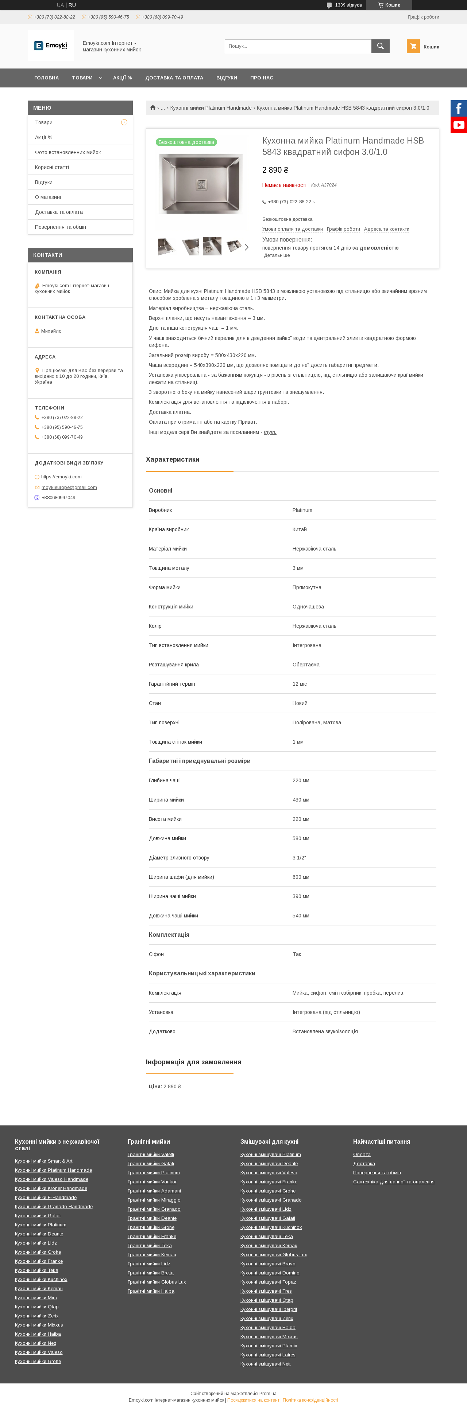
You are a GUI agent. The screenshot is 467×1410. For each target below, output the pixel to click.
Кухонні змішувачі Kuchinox (271, 1227)
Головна (46, 78)
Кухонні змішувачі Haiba (268, 1327)
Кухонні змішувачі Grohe (268, 1191)
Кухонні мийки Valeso (39, 1352)
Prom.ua (268, 1393)
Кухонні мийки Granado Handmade (54, 1206)
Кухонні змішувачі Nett (265, 1364)
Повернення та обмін (60, 227)
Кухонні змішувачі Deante (269, 1163)
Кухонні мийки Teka (36, 1270)
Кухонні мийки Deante (39, 1234)
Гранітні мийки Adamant (154, 1191)
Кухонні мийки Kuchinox (41, 1279)
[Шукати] (380, 46)
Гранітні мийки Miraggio (154, 1200)
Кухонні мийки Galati (38, 1215)
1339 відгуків (348, 5)
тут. (270, 432)
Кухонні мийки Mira (36, 1297)
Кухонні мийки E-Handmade (46, 1197)
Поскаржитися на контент (253, 1400)
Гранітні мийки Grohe (151, 1227)
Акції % (122, 78)
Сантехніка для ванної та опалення (394, 1181)
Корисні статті (52, 167)
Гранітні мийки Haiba (151, 1291)
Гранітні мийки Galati (151, 1163)
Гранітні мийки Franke (152, 1236)
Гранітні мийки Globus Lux (157, 1282)
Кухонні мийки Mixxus (39, 1325)
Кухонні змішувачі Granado (271, 1200)
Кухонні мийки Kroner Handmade (51, 1188)
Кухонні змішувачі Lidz (266, 1209)
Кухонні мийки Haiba (38, 1334)
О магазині (48, 197)
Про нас (261, 78)
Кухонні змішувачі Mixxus (269, 1336)
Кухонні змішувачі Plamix (268, 1345)
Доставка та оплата (174, 78)
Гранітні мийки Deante (152, 1218)
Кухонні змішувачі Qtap (266, 1300)
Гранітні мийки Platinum (154, 1172)
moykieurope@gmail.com (69, 487)
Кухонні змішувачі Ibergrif (268, 1309)
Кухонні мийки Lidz (36, 1243)
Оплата (362, 1154)
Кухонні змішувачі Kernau (268, 1245)
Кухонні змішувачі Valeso (268, 1172)
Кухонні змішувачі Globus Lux (273, 1254)
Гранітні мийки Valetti (151, 1154)
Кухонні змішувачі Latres (268, 1355)
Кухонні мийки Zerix (37, 1316)
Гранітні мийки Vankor (152, 1181)
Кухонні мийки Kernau (39, 1288)
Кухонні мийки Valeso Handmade (51, 1179)
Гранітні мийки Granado (154, 1209)
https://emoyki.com (61, 476)
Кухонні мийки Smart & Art (43, 1161)
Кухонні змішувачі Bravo (268, 1263)
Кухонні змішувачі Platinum (270, 1154)
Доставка (364, 1163)
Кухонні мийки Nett (35, 1343)
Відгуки (226, 78)
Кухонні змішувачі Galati (267, 1218)
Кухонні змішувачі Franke (268, 1181)
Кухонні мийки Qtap (37, 1306)
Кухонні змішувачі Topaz (268, 1282)
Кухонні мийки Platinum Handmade (211, 108)
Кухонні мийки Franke (39, 1261)
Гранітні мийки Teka (150, 1245)
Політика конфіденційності (310, 1400)
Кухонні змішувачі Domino (270, 1273)
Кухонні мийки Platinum (40, 1224)
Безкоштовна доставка (287, 219)
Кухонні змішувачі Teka (266, 1236)
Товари (82, 78)
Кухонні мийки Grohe (38, 1252)
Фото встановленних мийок (68, 152)
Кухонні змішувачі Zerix (266, 1318)
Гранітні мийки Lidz (149, 1263)
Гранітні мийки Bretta (151, 1273)
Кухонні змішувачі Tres (266, 1291)
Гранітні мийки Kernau (152, 1254)
